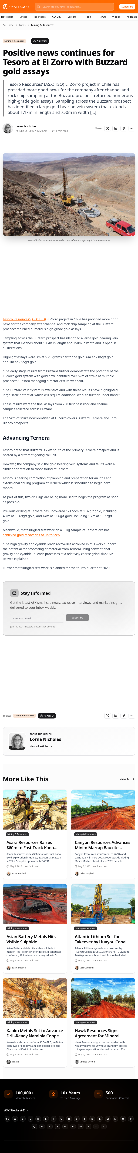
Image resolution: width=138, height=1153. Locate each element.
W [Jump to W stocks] (80, 1126)
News (22, 25)
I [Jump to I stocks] (76, 1118)
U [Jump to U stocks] (65, 1126)
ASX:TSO (40, 41)
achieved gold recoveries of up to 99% (31, 535)
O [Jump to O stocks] (123, 1118)
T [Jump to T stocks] (57, 1126)
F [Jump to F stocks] (53, 1118)
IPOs (103, 16)
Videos (116, 16)
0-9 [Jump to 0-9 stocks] (7, 1118)
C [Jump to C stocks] (30, 1118)
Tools (89, 16)
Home (8, 25)
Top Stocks (39, 16)
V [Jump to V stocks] (73, 1126)
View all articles (41, 746)
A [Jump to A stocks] (15, 1118)
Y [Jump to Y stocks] (96, 1126)
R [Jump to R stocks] (42, 1126)
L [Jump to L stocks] (100, 1118)
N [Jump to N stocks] (115, 1118)
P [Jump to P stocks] (131, 1118)
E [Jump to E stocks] (46, 1118)
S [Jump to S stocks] (50, 1126)
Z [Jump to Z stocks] (103, 1126)
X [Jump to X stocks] (88, 1126)
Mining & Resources (14, 41)
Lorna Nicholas (25, 126)
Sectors (73, 16)
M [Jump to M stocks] (107, 1118)
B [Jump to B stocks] (22, 1118)
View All (127, 779)
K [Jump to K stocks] (92, 1118)
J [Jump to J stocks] (84, 1118)
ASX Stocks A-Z (16, 1110)
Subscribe (127, 6)
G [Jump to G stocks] (61, 1118)
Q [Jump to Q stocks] (34, 1126)
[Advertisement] (67, 275)
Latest (23, 16)
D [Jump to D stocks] (38, 1118)
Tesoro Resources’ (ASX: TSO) (24, 319)
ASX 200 (56, 16)
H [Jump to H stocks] (69, 1118)
